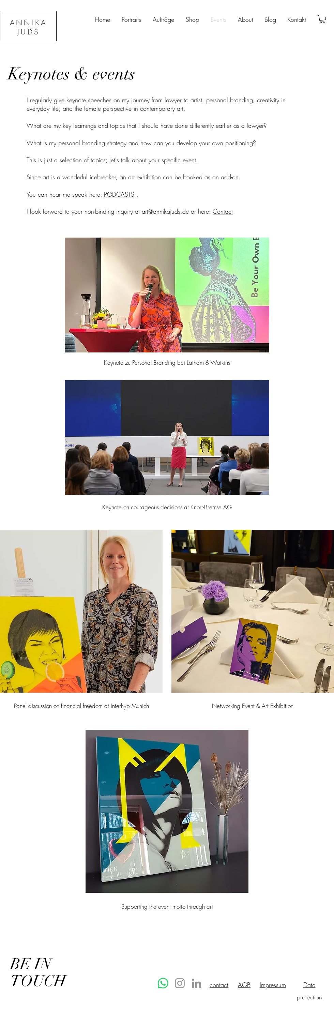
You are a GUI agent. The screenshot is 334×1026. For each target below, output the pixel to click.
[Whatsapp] (163, 983)
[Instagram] (179, 983)
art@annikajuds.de (165, 211)
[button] (322, 19)
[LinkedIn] (196, 983)
